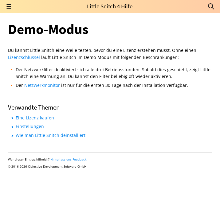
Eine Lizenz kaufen (35, 118)
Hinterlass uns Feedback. (68, 159)
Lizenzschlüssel (24, 57)
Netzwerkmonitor (42, 85)
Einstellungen (30, 126)
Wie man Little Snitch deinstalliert (50, 135)
